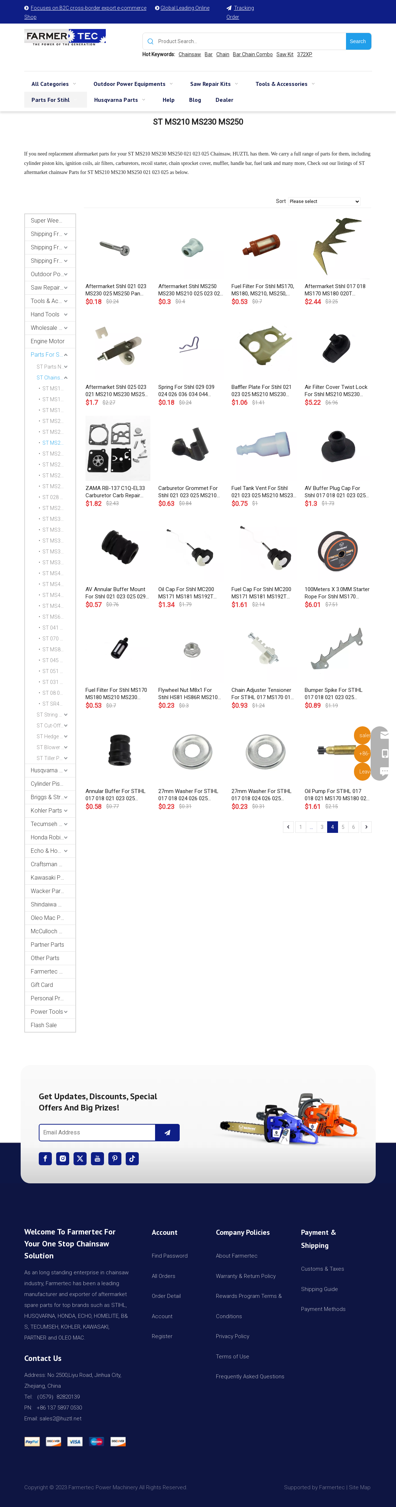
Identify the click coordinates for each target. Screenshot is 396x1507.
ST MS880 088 (58, 649)
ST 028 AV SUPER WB (58, 497)
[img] (287, 1117)
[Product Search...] (252, 41)
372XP (304, 54)
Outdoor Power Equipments (53, 274)
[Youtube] (97, 1158)
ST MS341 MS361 (58, 530)
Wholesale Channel (53, 327)
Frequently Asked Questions (250, 1376)
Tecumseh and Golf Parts (53, 824)
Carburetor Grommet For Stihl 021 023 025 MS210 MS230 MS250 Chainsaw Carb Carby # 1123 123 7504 (188, 492)
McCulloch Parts (51, 931)
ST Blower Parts (55, 747)
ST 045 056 (55, 660)
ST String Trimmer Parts (56, 715)
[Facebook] (45, 1158)
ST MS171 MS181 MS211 (58, 399)
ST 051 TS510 (58, 671)
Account (162, 1316)
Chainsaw (190, 54)
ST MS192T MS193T (58, 410)
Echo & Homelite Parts (53, 850)
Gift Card (42, 984)
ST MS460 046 (58, 595)
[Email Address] (95, 1133)
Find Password (170, 1256)
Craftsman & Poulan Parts (53, 864)
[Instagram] (62, 1158)
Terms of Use (232, 1356)
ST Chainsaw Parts (56, 378)
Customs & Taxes (322, 1269)
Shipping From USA (53, 234)
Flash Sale (44, 1025)
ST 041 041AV (58, 628)
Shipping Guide (319, 1289)
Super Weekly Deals (53, 220)
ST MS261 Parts (58, 475)
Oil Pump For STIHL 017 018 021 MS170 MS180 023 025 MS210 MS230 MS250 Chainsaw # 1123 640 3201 (337, 795)
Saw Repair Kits (51, 287)
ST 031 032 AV (58, 682)
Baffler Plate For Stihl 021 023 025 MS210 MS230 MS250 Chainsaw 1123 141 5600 (264, 391)
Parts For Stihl (48, 354)
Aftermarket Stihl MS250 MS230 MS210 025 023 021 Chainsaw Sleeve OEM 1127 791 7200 (190, 290)
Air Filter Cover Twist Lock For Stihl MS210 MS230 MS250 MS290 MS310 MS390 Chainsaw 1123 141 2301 (337, 391)
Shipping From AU (53, 247)
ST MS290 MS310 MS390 (58, 508)
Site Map (360, 1487)
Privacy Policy (232, 1336)
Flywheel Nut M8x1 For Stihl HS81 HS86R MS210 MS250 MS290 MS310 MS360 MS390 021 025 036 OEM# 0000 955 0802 (190, 694)
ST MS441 (54, 584)
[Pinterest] (114, 1158)
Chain (222, 54)
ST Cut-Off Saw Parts (56, 725)
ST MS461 (54, 606)
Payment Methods (323, 1309)
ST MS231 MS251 (58, 454)
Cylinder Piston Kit (53, 783)
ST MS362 (54, 541)
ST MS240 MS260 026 (58, 465)
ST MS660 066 (58, 617)
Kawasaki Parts (50, 877)
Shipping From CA (53, 260)
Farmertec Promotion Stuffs (53, 971)
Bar (209, 54)
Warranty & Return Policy (246, 1276)
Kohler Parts (46, 810)
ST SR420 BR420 (58, 704)
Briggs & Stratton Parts (53, 797)
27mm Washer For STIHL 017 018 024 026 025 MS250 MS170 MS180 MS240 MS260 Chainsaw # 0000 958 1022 (190, 795)
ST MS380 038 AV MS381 (58, 552)
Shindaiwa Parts (51, 904)
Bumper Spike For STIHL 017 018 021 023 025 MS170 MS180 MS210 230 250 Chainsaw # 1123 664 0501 (336, 694)
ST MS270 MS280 (58, 486)
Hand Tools (45, 314)
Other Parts (45, 958)
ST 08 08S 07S (58, 693)
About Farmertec (237, 1256)
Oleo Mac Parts (50, 917)
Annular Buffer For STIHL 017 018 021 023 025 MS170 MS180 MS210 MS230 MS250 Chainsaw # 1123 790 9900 (117, 795)
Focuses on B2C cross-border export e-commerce (88, 8)
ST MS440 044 (58, 573)
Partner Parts (47, 944)
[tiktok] (132, 1158)
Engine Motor (47, 341)
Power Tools (47, 1011)
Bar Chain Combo (253, 54)
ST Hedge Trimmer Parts (56, 736)
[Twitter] (80, 1158)
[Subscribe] (167, 1132)
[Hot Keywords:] (358, 41)
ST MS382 (54, 562)
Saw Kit (284, 54)
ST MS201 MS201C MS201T (58, 432)
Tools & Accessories (53, 301)
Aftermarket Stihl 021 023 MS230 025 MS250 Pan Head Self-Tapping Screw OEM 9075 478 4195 (116, 290)
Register (162, 1336)
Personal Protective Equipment (53, 998)
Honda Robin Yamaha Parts (53, 837)
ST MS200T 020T (58, 421)
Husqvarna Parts (51, 770)
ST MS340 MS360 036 (58, 519)
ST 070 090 (55, 639)
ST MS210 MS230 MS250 (58, 443)
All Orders (163, 1276)
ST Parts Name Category (56, 367)
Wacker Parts (48, 891)
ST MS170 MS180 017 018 (58, 388)
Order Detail (166, 1296)
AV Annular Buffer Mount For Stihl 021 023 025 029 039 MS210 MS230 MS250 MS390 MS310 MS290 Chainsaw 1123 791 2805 (116, 593)
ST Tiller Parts (52, 758)
